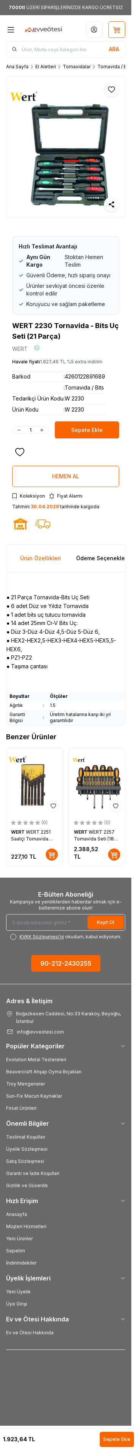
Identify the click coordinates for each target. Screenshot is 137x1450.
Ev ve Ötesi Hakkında (30, 1332)
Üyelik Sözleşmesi (27, 1149)
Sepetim (15, 1251)
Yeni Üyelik (18, 1291)
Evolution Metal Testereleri (36, 1059)
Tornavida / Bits (114, 66)
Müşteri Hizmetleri (26, 1226)
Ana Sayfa (17, 66)
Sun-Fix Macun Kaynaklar (34, 1096)
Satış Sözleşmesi (25, 1161)
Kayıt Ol (105, 922)
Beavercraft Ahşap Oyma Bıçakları (43, 1072)
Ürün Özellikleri (40, 558)
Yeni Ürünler (19, 1238)
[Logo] (43, 29)
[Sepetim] (116, 29)
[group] (65, 147)
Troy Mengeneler (25, 1084)
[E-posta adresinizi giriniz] (65, 922)
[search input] (65, 49)
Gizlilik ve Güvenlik (27, 1185)
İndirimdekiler (21, 1263)
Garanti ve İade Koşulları (32, 1173)
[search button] (114, 49)
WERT (20, 349)
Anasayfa (16, 1214)
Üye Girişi (16, 1304)
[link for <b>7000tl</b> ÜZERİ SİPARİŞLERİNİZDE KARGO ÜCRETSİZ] (65, 7)
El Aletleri (45, 66)
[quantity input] (30, 430)
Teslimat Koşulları (25, 1137)
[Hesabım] (94, 29)
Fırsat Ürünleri (21, 1108)
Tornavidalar (77, 66)
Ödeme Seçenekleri (102, 558)
